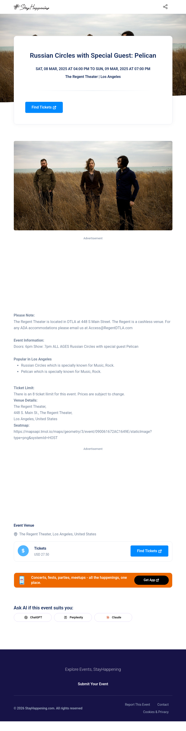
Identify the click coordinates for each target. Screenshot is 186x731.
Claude (113, 617)
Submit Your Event (93, 684)
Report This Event (137, 704)
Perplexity (73, 617)
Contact (163, 704)
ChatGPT (32, 617)
